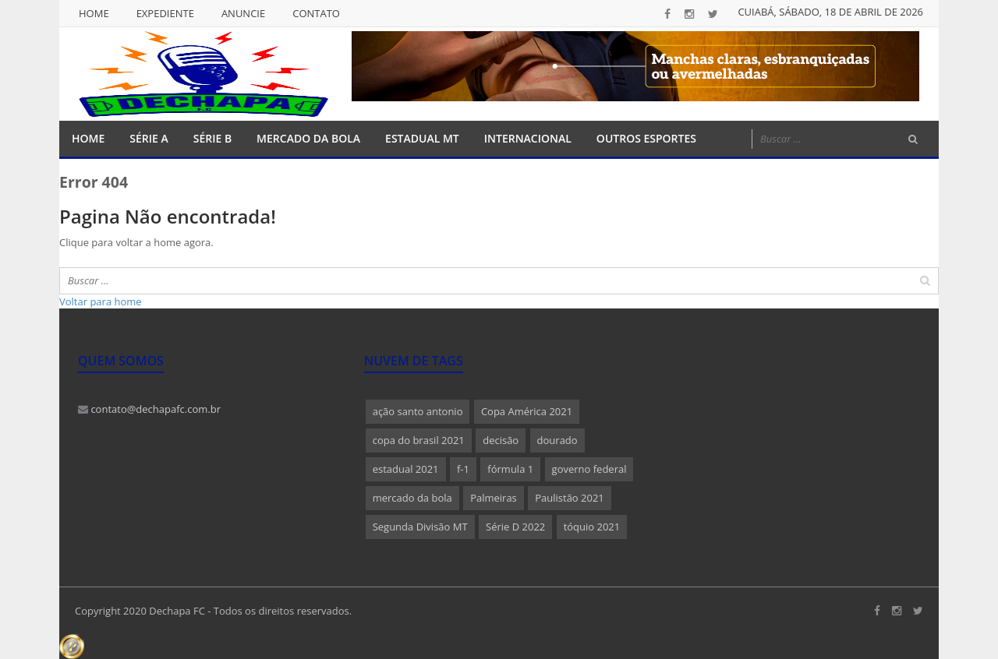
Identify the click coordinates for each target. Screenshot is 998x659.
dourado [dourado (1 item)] (557, 440)
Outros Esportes (646, 138)
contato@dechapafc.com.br (149, 409)
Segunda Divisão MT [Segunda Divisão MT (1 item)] (420, 527)
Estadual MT (422, 138)
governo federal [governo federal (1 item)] (589, 469)
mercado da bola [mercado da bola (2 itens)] (412, 498)
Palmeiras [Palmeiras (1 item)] (493, 498)
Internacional (528, 138)
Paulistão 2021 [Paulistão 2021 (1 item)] (569, 498)
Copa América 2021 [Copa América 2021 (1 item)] (526, 411)
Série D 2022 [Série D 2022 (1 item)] (515, 527)
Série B (212, 138)
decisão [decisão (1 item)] (500, 440)
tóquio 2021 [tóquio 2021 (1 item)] (592, 527)
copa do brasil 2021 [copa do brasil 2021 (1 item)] (419, 440)
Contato (316, 13)
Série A (148, 138)
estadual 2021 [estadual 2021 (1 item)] (406, 469)
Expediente (165, 13)
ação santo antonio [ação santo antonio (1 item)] (418, 411)
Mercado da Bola (308, 138)
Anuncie (243, 13)
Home (94, 13)
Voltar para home (100, 301)
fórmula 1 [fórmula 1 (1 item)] (510, 469)
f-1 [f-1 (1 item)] (463, 469)
